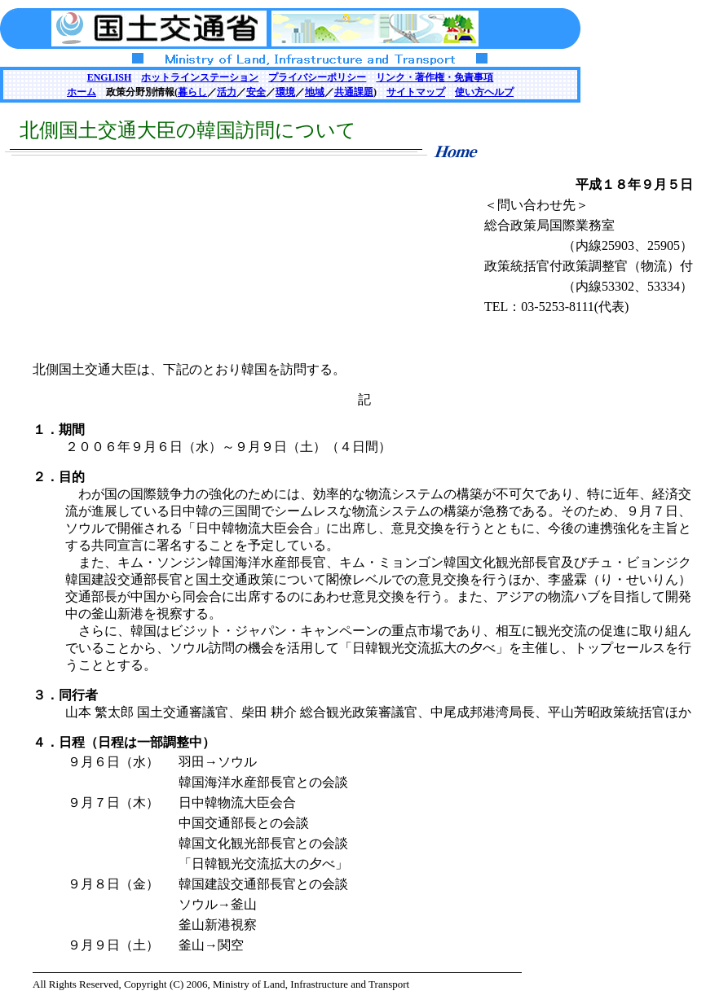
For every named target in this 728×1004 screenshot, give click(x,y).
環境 (285, 92)
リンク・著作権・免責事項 (434, 77)
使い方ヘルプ (484, 92)
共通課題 (353, 92)
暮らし (192, 92)
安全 (256, 92)
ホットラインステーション (199, 77)
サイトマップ (415, 92)
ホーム (81, 92)
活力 (226, 92)
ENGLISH (109, 77)
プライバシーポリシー (317, 77)
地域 (314, 92)
